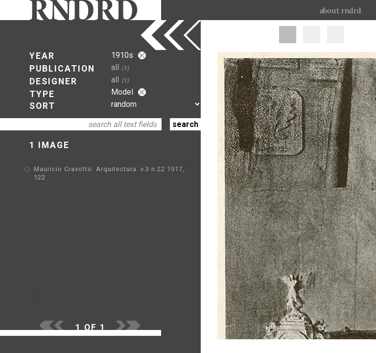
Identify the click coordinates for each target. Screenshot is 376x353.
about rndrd (340, 10)
